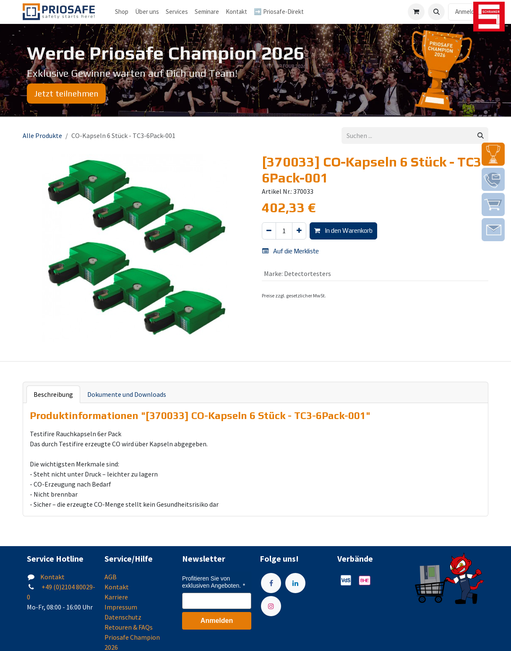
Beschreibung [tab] (53, 394)
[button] (436, 11)
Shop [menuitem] (121, 12)
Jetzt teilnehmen (66, 93)
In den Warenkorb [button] (343, 230)
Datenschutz (122, 617)
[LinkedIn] (295, 583)
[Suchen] (480, 135)
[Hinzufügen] (299, 231)
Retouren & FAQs (128, 627)
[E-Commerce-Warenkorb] (416, 11)
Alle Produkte (42, 135)
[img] (493, 154)
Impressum (120, 607)
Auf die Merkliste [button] (290, 251)
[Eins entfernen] (269, 231)
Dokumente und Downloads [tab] (126, 394)
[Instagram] (271, 606)
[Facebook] (271, 583)
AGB (110, 577)
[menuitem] (147, 12)
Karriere (116, 597)
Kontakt (52, 577)
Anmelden (468, 12)
